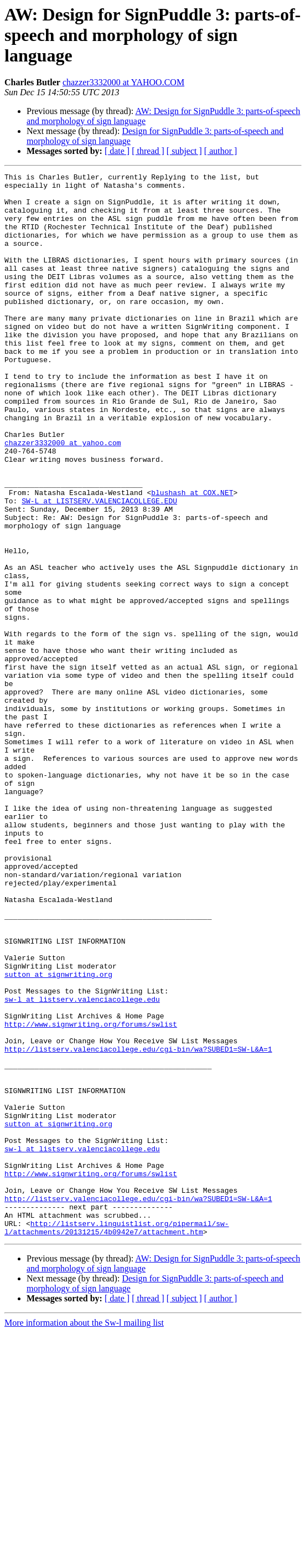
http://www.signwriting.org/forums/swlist (90, 1195)
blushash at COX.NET (192, 557)
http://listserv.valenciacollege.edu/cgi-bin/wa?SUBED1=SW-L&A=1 (138, 1225)
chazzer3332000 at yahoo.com (62, 497)
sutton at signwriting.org (58, 1135)
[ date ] (117, 151)
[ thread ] (148, 151)
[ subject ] (184, 151)
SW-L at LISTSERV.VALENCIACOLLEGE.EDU (99, 567)
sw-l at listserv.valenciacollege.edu (82, 1165)
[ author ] (220, 151)
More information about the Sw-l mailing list (84, 1535)
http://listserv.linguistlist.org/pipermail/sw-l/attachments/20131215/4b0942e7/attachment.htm (116, 1439)
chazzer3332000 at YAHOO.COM (123, 82)
